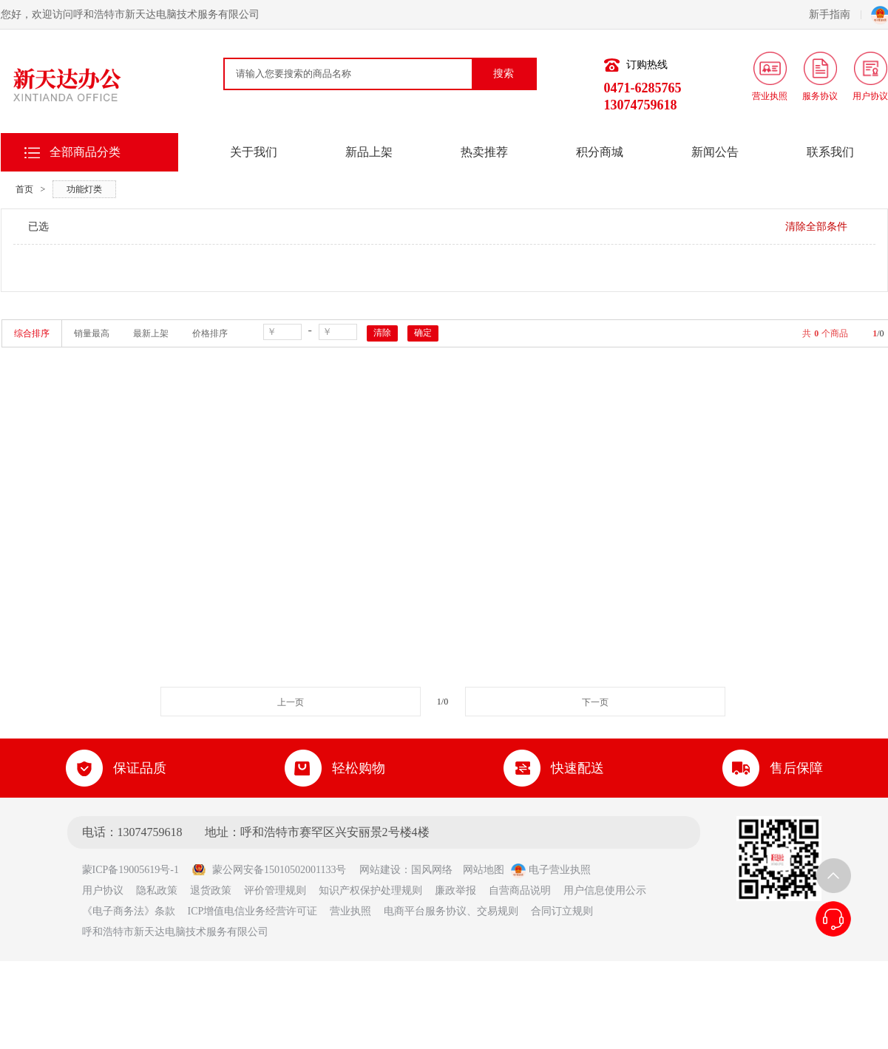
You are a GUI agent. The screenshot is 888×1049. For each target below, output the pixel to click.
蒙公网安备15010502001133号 (269, 869)
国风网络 (432, 869)
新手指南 (835, 14)
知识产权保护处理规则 (370, 890)
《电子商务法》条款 (128, 911)
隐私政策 (156, 890)
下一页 (595, 702)
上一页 (290, 702)
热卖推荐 (484, 152)
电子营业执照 (551, 869)
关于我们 (253, 152)
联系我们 (830, 152)
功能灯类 (84, 189)
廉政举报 (455, 890)
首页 (24, 189)
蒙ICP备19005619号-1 (135, 869)
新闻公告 (715, 152)
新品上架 (369, 152)
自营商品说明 (520, 890)
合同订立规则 (562, 911)
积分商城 (599, 152)
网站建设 (380, 869)
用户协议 (102, 890)
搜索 (503, 73)
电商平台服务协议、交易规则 (451, 911)
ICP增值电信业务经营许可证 (253, 911)
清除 (382, 332)
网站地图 (483, 869)
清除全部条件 (816, 226)
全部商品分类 (85, 152)
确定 (423, 332)
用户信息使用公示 (604, 890)
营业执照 (350, 911)
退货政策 (210, 890)
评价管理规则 (275, 890)
